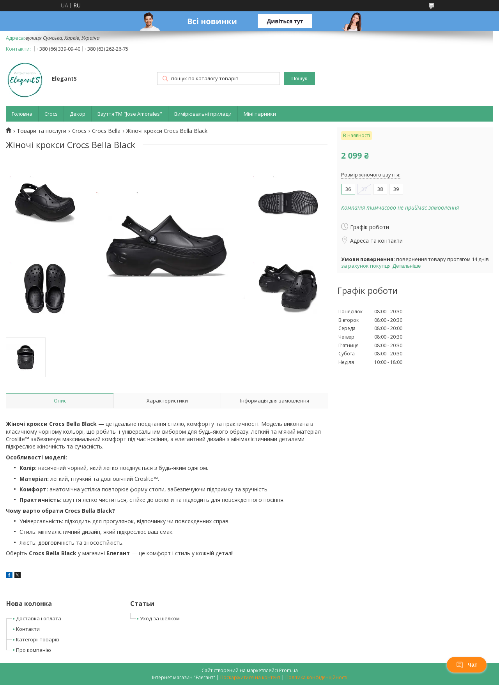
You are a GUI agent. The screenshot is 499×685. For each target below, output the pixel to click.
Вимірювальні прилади (203, 113)
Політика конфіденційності (316, 677)
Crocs (51, 113)
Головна (22, 113)
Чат (466, 664)
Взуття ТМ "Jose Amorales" (129, 113)
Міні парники (260, 113)
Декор (77, 113)
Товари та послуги (41, 130)
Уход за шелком (160, 618)
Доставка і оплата (38, 618)
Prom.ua (288, 670)
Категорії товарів (37, 639)
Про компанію (33, 649)
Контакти (28, 628)
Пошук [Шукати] (299, 78)
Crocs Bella (106, 130)
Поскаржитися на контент (250, 677)
